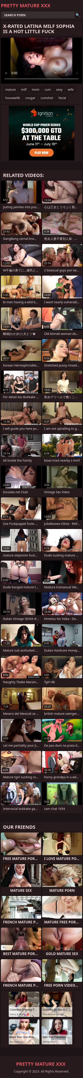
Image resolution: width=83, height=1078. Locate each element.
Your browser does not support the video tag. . (41, 61)
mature (10, 89)
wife (71, 89)
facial (62, 98)
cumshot (47, 98)
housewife (12, 98)
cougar (30, 98)
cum (48, 89)
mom (35, 89)
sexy (59, 89)
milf (23, 89)
